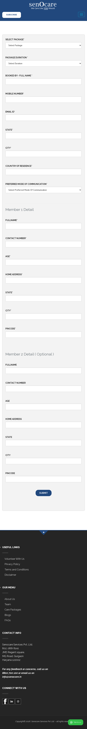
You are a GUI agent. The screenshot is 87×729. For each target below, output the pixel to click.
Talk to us (75, 722)
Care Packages (13, 609)
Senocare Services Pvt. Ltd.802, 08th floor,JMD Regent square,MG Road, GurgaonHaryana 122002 (17, 652)
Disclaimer (10, 574)
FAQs (8, 620)
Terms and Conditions (17, 569)
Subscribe (11, 15)
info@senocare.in (11, 676)
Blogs (8, 615)
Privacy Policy (12, 564)
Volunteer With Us (14, 558)
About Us (10, 599)
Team (8, 604)
